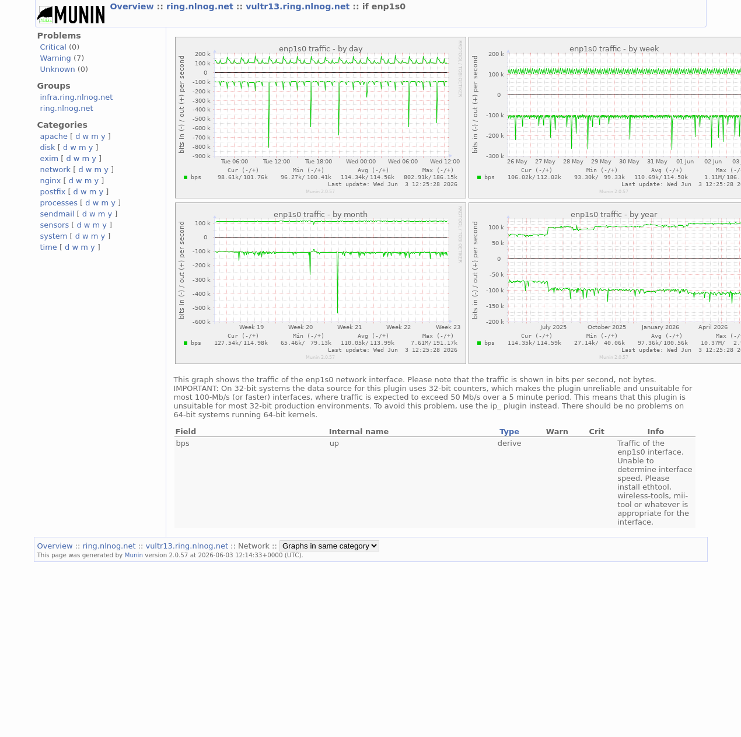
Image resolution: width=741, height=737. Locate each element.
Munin (133, 554)
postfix (53, 191)
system (54, 236)
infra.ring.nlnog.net (76, 97)
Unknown (57, 69)
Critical (53, 47)
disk (47, 147)
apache (54, 136)
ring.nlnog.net (201, 6)
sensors (54, 225)
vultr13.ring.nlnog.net (299, 6)
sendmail (57, 213)
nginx (50, 180)
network (55, 169)
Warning (55, 58)
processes (59, 202)
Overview (133, 6)
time (48, 247)
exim (49, 158)
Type (509, 431)
